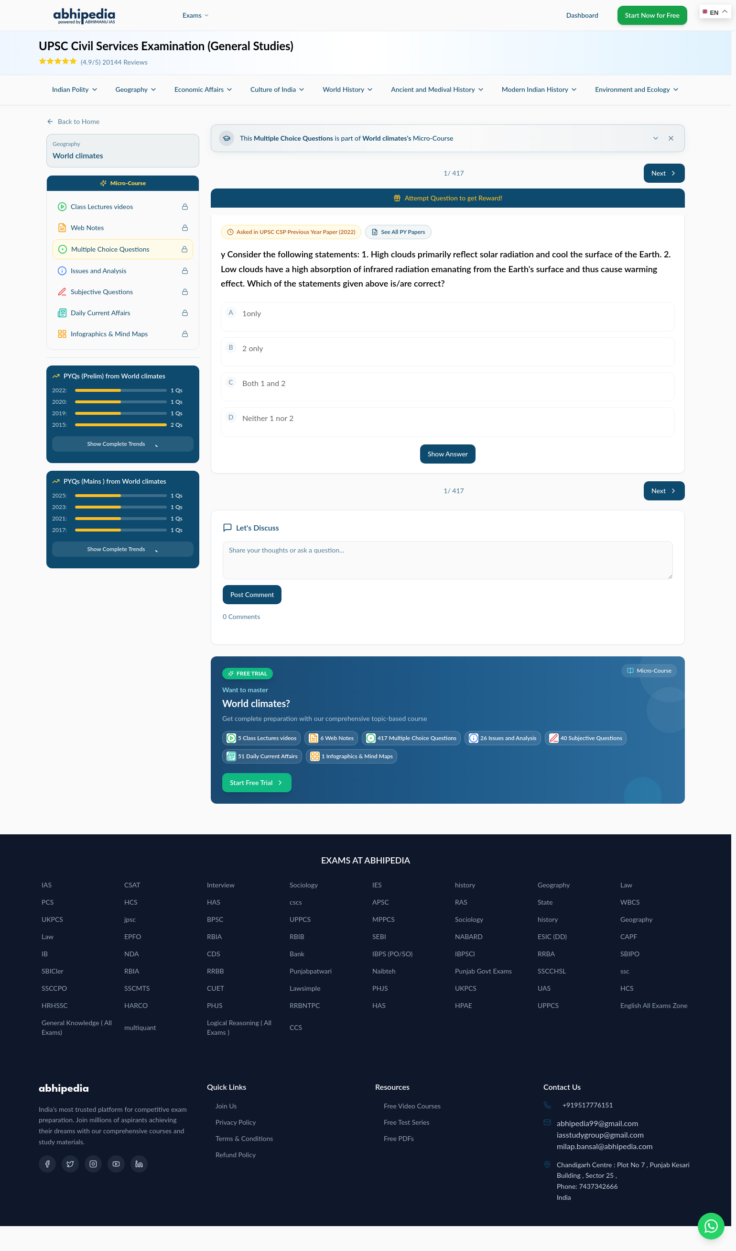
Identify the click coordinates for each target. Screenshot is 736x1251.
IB (45, 954)
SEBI (379, 936)
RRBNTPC (305, 1005)
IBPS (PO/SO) (392, 954)
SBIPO (629, 954)
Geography (137, 89)
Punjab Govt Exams (483, 971)
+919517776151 (588, 1105)
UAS (544, 988)
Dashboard (582, 15)
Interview (221, 885)
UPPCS (300, 919)
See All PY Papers (403, 231)
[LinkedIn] (139, 1164)
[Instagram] (93, 1164)
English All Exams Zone (654, 1005)
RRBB (215, 971)
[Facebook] (47, 1164)
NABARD (469, 936)
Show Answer (448, 454)
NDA (131, 954)
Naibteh (384, 971)
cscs (296, 902)
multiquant (140, 1027)
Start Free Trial (257, 782)
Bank (297, 954)
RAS (461, 902)
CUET (215, 988)
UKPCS (52, 919)
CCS (296, 1027)
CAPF (628, 936)
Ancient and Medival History (437, 89)
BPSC (215, 919)
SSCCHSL (552, 971)
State (545, 902)
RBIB (297, 936)
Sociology (304, 885)
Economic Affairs (203, 89)
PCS (48, 902)
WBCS (630, 902)
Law (626, 885)
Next (664, 173)
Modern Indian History (540, 89)
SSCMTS (137, 988)
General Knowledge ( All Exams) (77, 1027)
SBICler (53, 971)
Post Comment (252, 594)
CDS (213, 954)
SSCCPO (54, 988)
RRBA (546, 954)
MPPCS (383, 919)
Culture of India (277, 89)
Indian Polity (75, 89)
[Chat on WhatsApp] (711, 1226)
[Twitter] (70, 1164)
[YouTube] (116, 1164)
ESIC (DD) (552, 936)
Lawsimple (305, 988)
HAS (213, 902)
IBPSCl (465, 954)
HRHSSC (55, 1005)
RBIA (214, 936)
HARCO (136, 1005)
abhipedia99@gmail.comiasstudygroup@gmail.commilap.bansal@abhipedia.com (605, 1134)
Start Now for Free (652, 15)
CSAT (132, 885)
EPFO (132, 936)
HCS (131, 902)
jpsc (130, 919)
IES (377, 885)
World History (348, 89)
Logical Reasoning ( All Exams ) (239, 1027)
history (465, 885)
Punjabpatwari (311, 971)
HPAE (463, 1005)
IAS (47, 885)
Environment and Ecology (637, 89)
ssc (624, 971)
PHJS (380, 988)
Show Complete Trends (122, 443)
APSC (380, 902)
